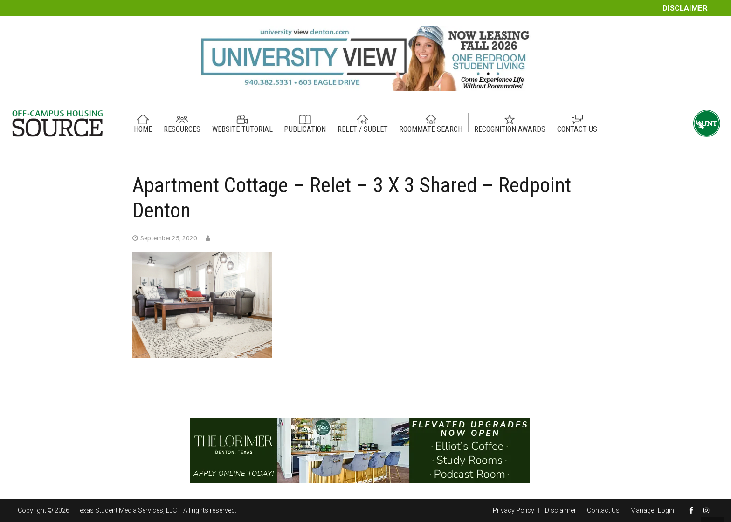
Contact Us (603, 510)
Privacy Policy (513, 510)
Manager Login (652, 510)
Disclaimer (685, 8)
